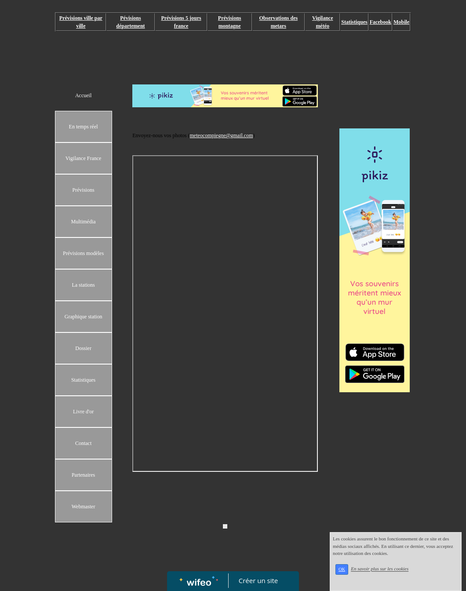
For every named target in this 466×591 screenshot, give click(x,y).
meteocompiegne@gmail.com (221, 135)
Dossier (83, 348)
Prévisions (84, 190)
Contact (83, 443)
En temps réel (83, 127)
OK (342, 569)
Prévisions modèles (83, 253)
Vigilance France (84, 158)
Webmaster (83, 506)
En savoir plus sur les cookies (379, 569)
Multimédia (83, 222)
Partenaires (83, 475)
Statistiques (83, 380)
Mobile (401, 22)
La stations (83, 285)
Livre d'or (83, 412)
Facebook (380, 22)
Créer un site (258, 580)
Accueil (83, 95)
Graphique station (83, 317)
